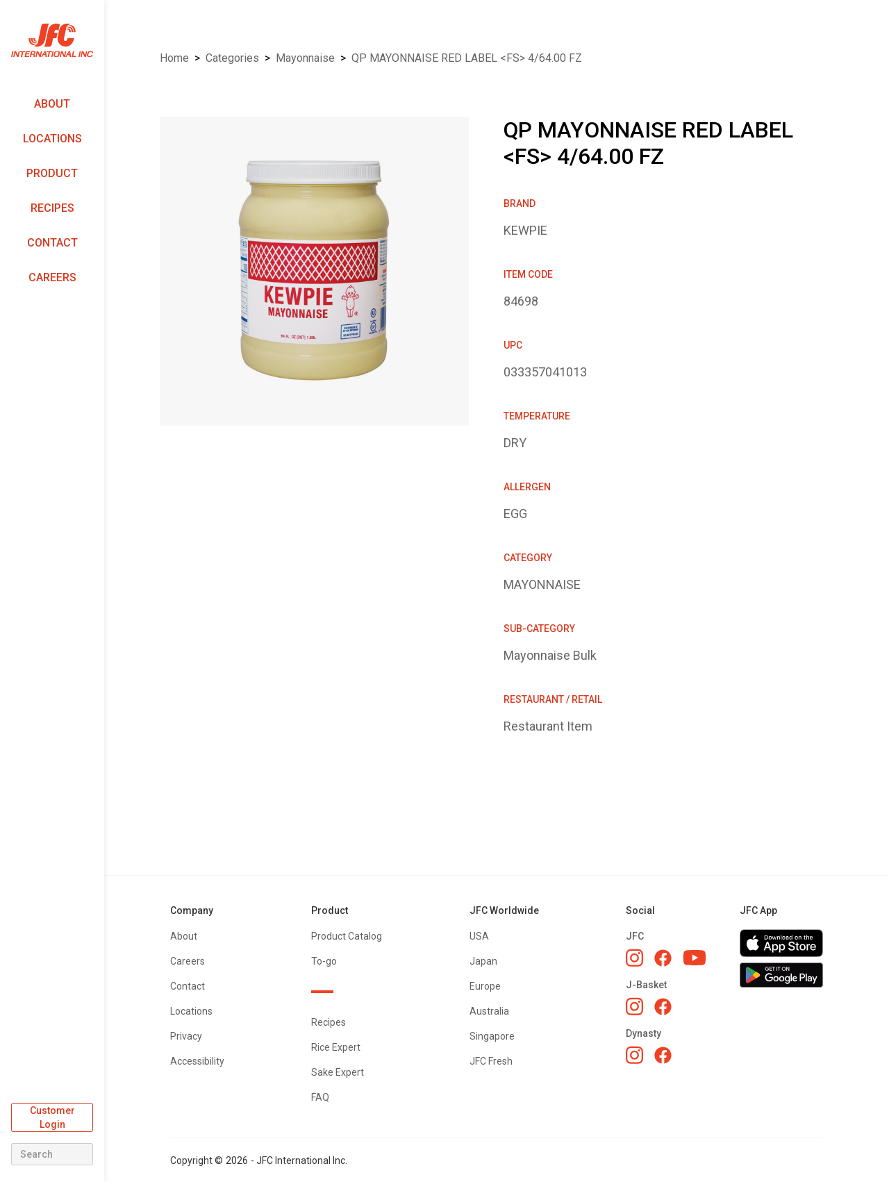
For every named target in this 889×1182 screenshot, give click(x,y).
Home (174, 58)
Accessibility (197, 1061)
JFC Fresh (491, 1061)
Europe (485, 986)
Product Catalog (346, 936)
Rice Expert (335, 1047)
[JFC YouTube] (694, 958)
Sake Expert (337, 1072)
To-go (324, 961)
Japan (483, 961)
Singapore (492, 1036)
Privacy (186, 1036)
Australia (489, 1011)
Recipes (52, 208)
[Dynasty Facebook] (663, 1055)
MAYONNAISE (305, 58)
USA (479, 936)
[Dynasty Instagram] (634, 1055)
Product (52, 173)
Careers (52, 277)
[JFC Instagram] (634, 958)
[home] (52, 41)
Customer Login (52, 1117)
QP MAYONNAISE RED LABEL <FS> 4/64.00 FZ (466, 58)
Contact (52, 242)
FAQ (320, 1097)
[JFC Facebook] (663, 958)
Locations (52, 138)
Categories (232, 58)
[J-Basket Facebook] (663, 1006)
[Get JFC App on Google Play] (781, 975)
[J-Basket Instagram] (634, 1006)
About (52, 103)
